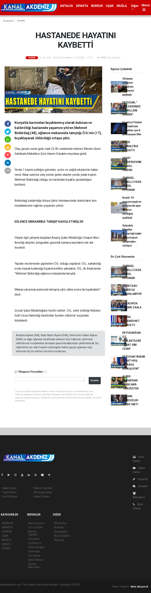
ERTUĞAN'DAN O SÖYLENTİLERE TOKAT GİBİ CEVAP (131, 340)
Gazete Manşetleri (34, 565)
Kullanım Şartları (42, 488)
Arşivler (140, 486)
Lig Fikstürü (34, 543)
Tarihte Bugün (36, 547)
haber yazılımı (88, 584)
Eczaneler (34, 538)
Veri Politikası (9, 496)
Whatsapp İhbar (42, 492)
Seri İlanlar (34, 555)
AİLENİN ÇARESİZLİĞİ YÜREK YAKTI (130, 400)
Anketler (59, 527)
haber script (46, 588)
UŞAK (109, 6)
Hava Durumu (36, 523)
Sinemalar (34, 551)
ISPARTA (82, 6)
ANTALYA (66, 6)
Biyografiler (61, 531)
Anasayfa (8, 20)
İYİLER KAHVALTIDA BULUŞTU (130, 146)
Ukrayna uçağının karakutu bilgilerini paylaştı (128, 86)
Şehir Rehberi (36, 559)
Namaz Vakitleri (32, 533)
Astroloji (59, 539)
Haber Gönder (41, 496)
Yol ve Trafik (35, 527)
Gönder (94, 380)
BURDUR (97, 6)
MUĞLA (122, 6)
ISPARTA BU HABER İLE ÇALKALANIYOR (132, 289)
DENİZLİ (6, 544)
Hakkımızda (9, 488)
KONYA (21, 20)
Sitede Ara (60, 523)
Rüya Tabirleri (62, 535)
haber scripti (15, 588)
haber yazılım (31, 588)
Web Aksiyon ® (139, 586)
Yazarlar (140, 479)
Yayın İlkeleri (9, 492)
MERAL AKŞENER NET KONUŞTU (131, 320)
